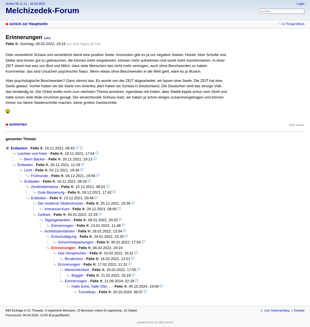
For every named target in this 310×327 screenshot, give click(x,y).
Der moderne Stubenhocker (60, 203)
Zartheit (44, 214)
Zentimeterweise (44, 187)
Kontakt (299, 310)
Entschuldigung (64, 236)
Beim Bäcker (34, 159)
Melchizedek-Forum (42, 10)
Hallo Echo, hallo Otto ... (91, 286)
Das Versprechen (72, 253)
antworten (18, 124)
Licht (28, 170)
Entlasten (19, 148)
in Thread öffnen (293, 24)
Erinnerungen (62, 225)
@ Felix (95, 44)
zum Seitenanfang (276, 310)
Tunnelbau (86, 292)
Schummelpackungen (75, 242)
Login (300, 3)
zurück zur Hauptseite (28, 24)
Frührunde (39, 176)
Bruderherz (74, 259)
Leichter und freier (32, 153)
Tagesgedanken (57, 220)
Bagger (77, 275)
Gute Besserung (51, 192)
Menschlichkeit (77, 270)
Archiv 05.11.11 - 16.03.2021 (26, 3)
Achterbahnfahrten (59, 231)
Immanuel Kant (56, 209)
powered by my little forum (155, 322)
